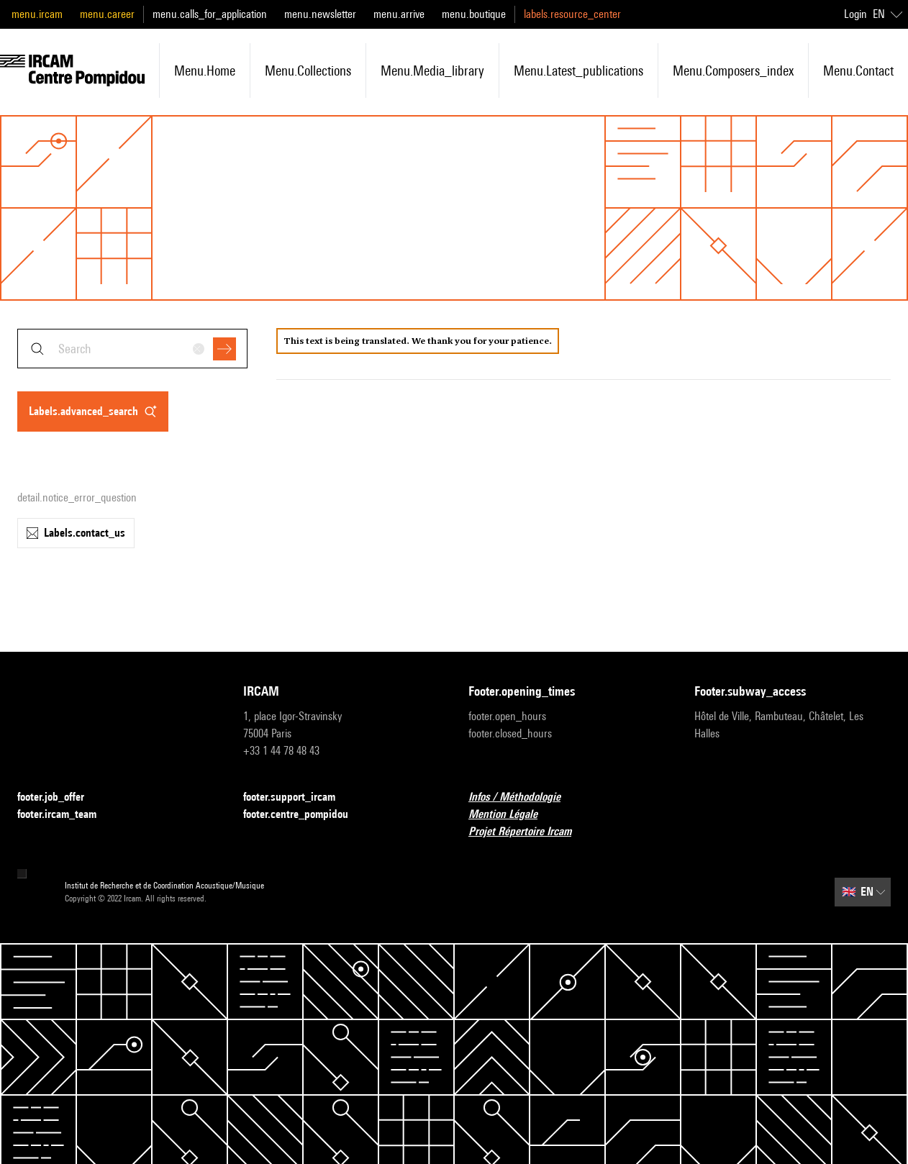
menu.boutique (474, 14)
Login (855, 14)
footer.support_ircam (298, 797)
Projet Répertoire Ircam (528, 832)
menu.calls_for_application (210, 14)
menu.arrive (399, 14)
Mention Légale (511, 814)
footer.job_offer (59, 797)
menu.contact (858, 70)
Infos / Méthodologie (523, 797)
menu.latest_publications (578, 70)
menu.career (107, 14)
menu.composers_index (733, 70)
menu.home (204, 70)
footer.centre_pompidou (304, 814)
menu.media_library (432, 70)
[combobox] (132, 348)
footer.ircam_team (65, 814)
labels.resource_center (572, 14)
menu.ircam (37, 14)
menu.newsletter (320, 14)
